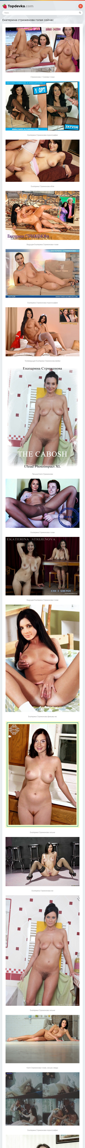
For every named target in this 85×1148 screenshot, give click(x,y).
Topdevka (20, 6)
